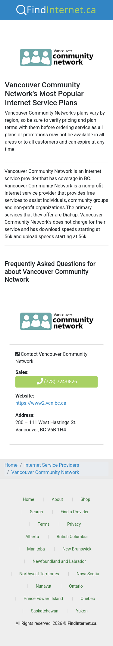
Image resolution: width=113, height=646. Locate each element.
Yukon (82, 611)
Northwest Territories (39, 573)
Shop (85, 499)
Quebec (87, 598)
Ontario (76, 586)
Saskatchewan (44, 611)
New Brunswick (76, 549)
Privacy (74, 524)
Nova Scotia (88, 573)
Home (28, 499)
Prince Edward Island (43, 598)
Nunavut (44, 586)
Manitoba (36, 549)
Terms (43, 524)
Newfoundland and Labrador (59, 561)
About (57, 499)
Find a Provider (75, 511)
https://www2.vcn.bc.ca (40, 403)
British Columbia (72, 536)
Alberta (32, 536)
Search (36, 511)
